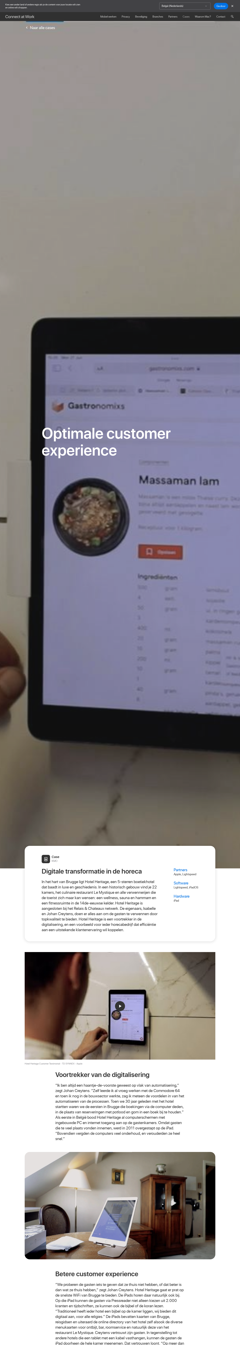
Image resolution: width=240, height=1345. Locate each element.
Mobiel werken (108, 16)
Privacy (126, 16)
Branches (157, 16)
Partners (172, 16)
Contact (220, 16)
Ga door (221, 6)
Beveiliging (141, 16)
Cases (186, 16)
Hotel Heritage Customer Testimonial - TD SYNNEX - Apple (53, 1063)
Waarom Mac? (203, 16)
